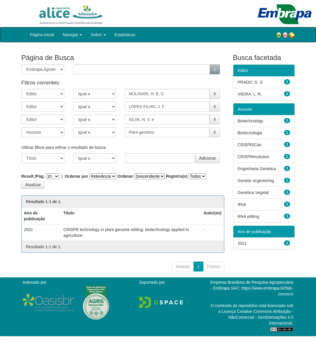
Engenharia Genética (257, 168)
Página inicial (42, 34)
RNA (242, 204)
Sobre (98, 34)
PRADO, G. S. (251, 82)
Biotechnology (250, 121)
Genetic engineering (256, 180)
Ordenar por (76, 176)
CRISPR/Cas (250, 144)
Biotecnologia (250, 133)
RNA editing (248, 216)
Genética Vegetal (253, 192)
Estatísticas (125, 34)
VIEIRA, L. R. (250, 94)
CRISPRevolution (253, 156)
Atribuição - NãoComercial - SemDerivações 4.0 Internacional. (260, 317)
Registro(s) (176, 176)
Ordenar (125, 176)
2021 (242, 243)
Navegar (72, 34)
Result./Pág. (33, 176)
